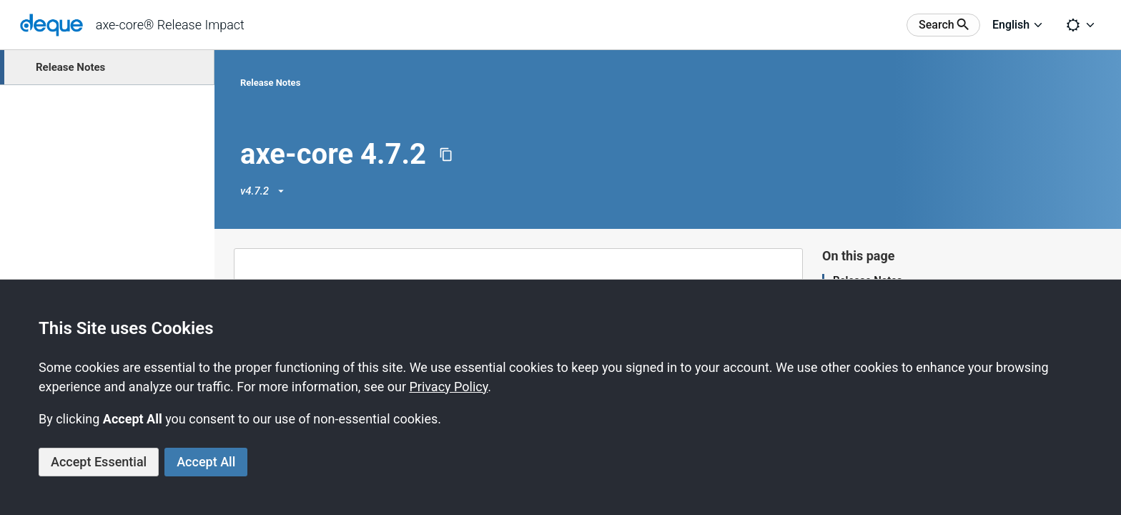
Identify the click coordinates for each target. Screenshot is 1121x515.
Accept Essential (99, 461)
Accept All (206, 461)
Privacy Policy (448, 386)
